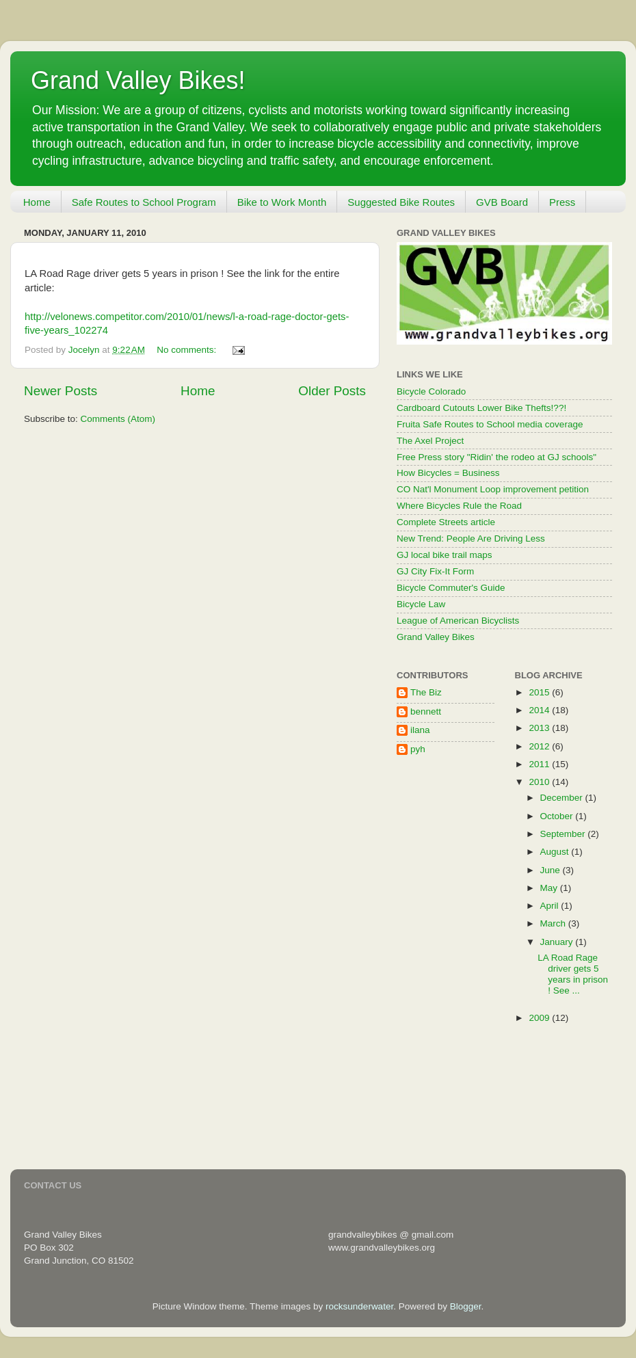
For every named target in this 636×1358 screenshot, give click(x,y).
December (562, 798)
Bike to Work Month (282, 202)
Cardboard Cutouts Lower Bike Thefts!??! (481, 408)
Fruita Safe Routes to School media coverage (490, 424)
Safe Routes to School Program (144, 202)
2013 (540, 728)
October (558, 816)
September (564, 834)
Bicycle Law (421, 604)
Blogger (465, 1306)
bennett (425, 711)
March (554, 923)
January (558, 942)
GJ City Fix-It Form (435, 571)
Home (37, 202)
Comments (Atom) (118, 419)
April (550, 906)
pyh (417, 749)
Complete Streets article (446, 522)
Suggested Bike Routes (401, 202)
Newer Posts (60, 391)
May (550, 888)
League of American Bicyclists (458, 620)
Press (562, 202)
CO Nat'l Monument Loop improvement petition (493, 489)
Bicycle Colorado (431, 391)
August (556, 852)
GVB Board (502, 202)
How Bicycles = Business (448, 473)
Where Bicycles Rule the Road (459, 506)
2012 (540, 746)
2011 (540, 764)
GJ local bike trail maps (444, 555)
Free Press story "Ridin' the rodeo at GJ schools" (496, 457)
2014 (540, 710)
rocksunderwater (359, 1306)
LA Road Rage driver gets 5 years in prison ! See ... (573, 974)
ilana (420, 730)
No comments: (188, 350)
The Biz (426, 692)
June (551, 870)
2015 (540, 692)
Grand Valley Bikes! (138, 80)
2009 (540, 1018)
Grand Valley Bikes (436, 637)
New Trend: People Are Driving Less (471, 538)
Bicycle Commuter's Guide (451, 588)
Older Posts (332, 391)
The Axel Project (430, 441)
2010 (540, 782)
